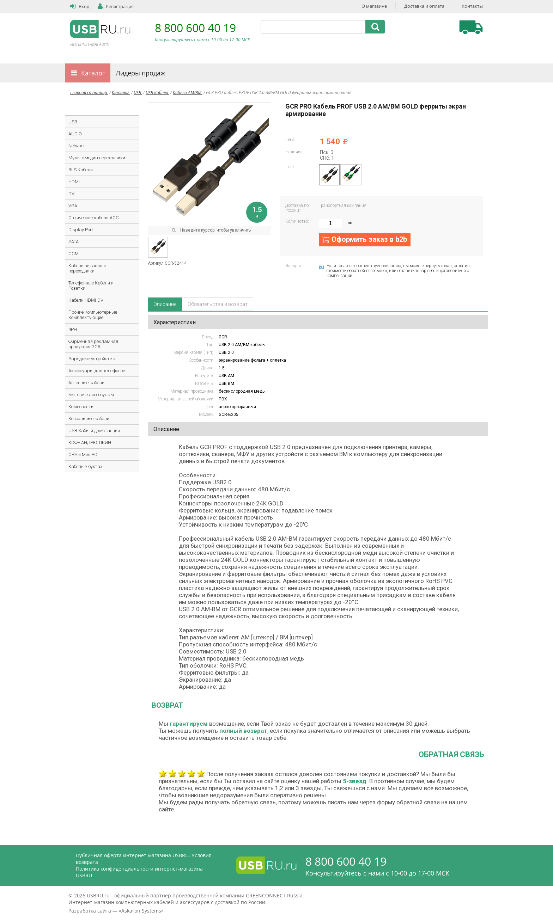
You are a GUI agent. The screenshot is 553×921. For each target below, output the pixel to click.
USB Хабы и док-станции (94, 430)
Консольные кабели (88, 418)
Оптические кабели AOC (93, 217)
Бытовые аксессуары (91, 394)
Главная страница (89, 93)
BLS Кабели (80, 169)
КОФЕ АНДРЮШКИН (89, 442)
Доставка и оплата (424, 6)
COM (73, 253)
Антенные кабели (86, 382)
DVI (71, 193)
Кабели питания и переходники (87, 268)
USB (138, 93)
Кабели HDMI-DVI (86, 300)
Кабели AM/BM (187, 93)
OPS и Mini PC (82, 454)
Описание (164, 304)
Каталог (93, 73)
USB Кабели (157, 93)
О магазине (374, 6)
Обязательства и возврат (218, 304)
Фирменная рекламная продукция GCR (93, 344)
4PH (72, 329)
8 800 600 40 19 (195, 27)
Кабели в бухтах (85, 466)
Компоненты (81, 406)
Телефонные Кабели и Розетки (91, 285)
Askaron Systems (141, 910)
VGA (72, 205)
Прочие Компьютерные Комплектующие (92, 314)
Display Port (80, 229)
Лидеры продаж (140, 73)
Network (76, 145)
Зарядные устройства (91, 358)
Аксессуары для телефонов (97, 370)
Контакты (472, 6)
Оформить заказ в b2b (369, 239)
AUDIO (75, 133)
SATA (73, 241)
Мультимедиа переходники (96, 157)
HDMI (74, 181)
